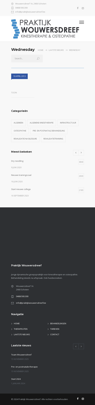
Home (40, 50)
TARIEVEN (54, 329)
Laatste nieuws (56, 50)
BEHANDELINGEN (58, 323)
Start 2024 (16, 379)
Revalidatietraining (53, 138)
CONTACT (54, 334)
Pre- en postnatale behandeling (49, 130)
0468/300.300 (21, 8)
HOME (17, 323)
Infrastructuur (68, 122)
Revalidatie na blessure (25, 138)
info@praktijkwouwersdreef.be (30, 12)
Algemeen (18, 122)
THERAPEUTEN (20, 329)
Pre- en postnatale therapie (24, 366)
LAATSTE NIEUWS (22, 334)
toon (14, 92)
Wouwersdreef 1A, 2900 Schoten (30, 4)
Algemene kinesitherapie (41, 122)
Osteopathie (20, 130)
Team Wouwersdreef (21, 354)
